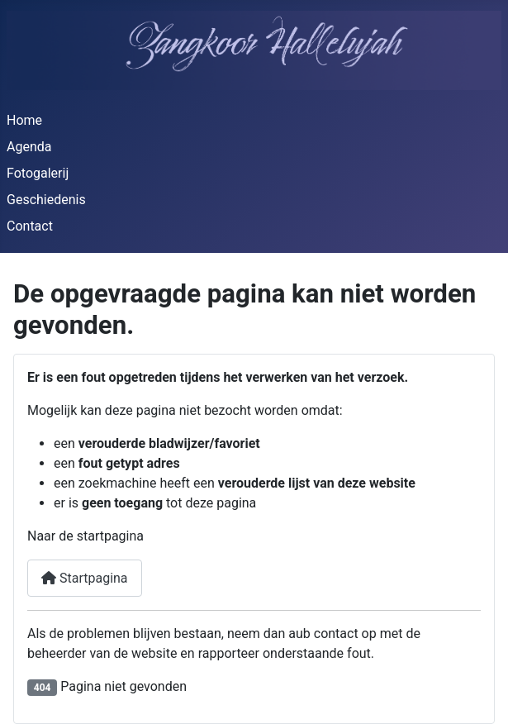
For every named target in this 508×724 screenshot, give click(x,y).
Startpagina (84, 578)
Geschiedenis (46, 199)
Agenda (29, 147)
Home (24, 120)
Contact (30, 226)
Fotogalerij (38, 173)
